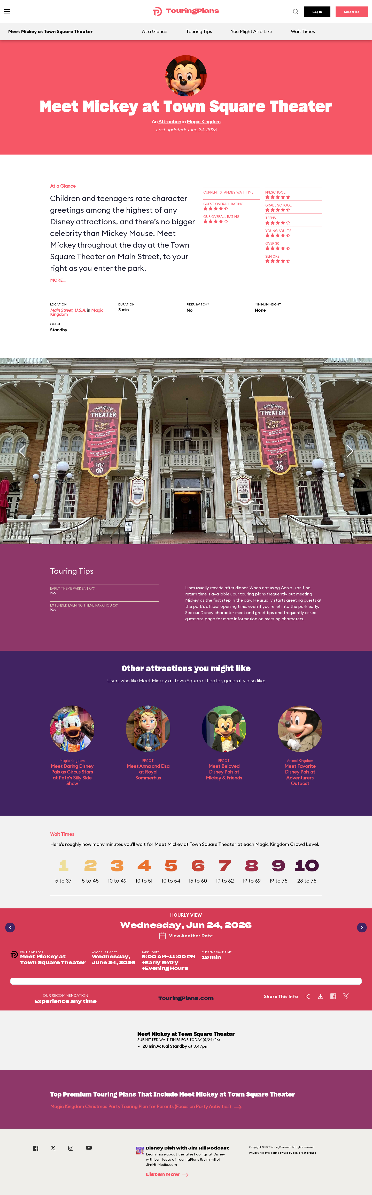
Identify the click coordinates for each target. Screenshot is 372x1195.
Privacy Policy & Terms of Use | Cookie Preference (282, 1152)
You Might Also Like (251, 31)
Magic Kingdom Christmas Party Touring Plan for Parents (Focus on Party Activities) (146, 1106)
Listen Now (169, 1175)
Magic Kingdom (204, 122)
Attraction (169, 122)
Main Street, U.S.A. (68, 310)
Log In (317, 12)
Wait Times (303, 31)
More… (58, 280)
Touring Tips (199, 31)
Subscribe (351, 12)
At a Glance (154, 31)
